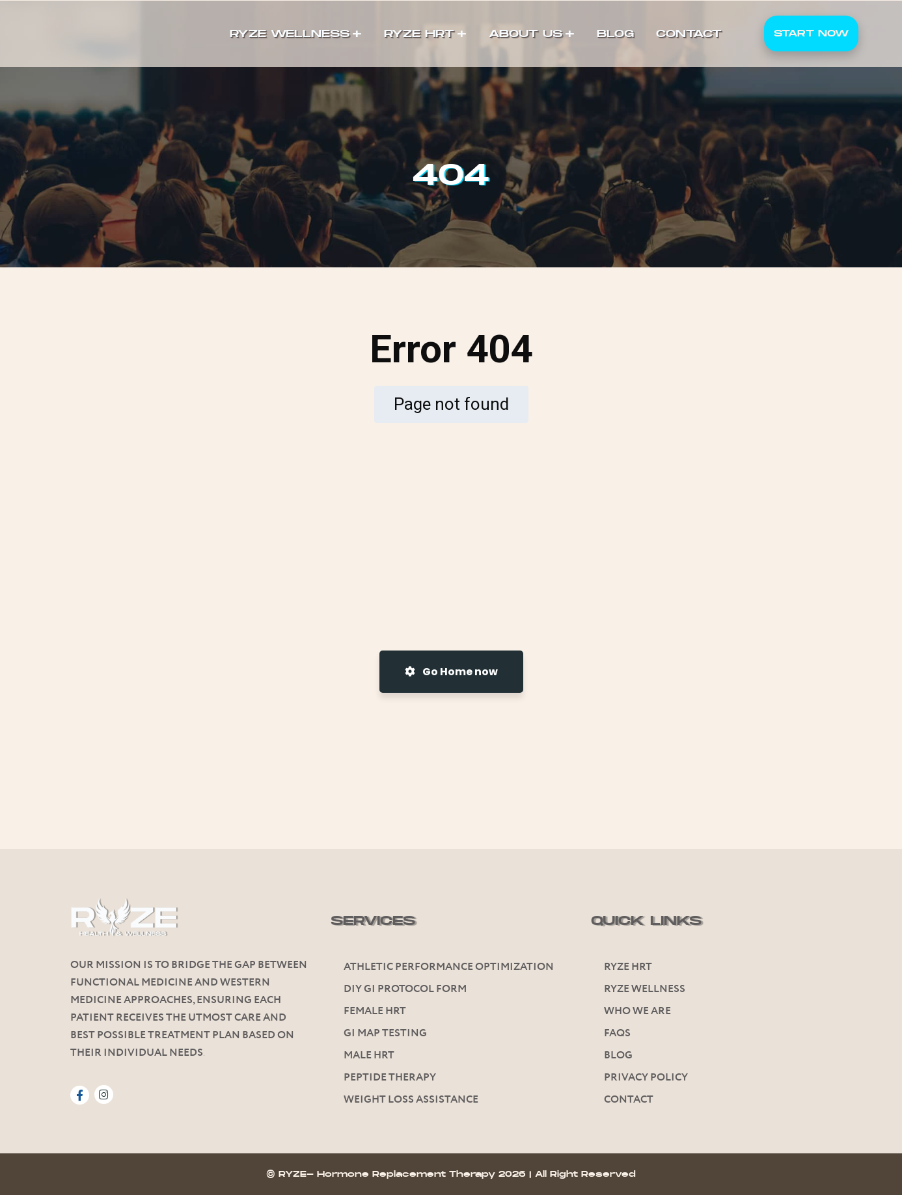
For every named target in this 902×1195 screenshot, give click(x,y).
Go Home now (451, 671)
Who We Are (637, 1011)
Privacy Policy (646, 1077)
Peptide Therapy (390, 1077)
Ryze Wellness (644, 989)
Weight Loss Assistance (411, 1099)
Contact (628, 1099)
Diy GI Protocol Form (405, 989)
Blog (618, 1055)
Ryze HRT (628, 967)
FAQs (617, 1033)
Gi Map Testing (385, 1033)
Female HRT (375, 1011)
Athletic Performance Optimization (449, 967)
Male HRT (369, 1055)
